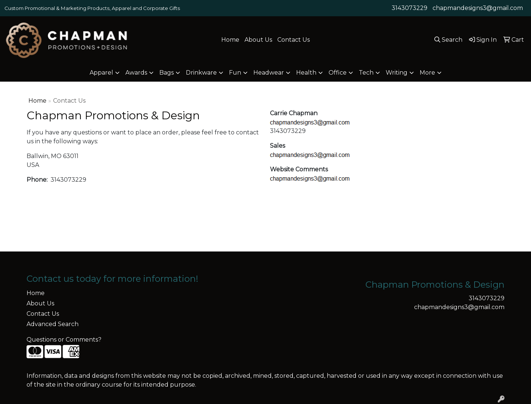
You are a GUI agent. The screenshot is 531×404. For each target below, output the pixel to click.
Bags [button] (166, 72)
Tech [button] (366, 72)
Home (230, 39)
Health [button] (306, 72)
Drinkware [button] (201, 72)
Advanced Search (53, 324)
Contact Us (293, 39)
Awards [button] (136, 72)
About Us (258, 39)
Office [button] (338, 72)
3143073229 (409, 7)
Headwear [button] (268, 72)
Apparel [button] (101, 72)
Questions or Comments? (64, 339)
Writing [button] (396, 72)
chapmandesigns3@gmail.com (478, 7)
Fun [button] (235, 72)
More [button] (427, 72)
